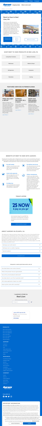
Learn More (5, 114)
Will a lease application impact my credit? (12, 248)
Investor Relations (6, 345)
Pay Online (5, 312)
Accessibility (5, 334)
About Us (5, 343)
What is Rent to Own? (16, 39)
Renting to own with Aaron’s (9, 212)
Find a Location (31, 39)
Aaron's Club (5, 319)
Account (36, 1)
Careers (26, 1)
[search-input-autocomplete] (19, 269)
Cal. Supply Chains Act (7, 335)
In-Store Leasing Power (7, 317)
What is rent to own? (26, 4)
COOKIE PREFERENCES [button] (15, 423)
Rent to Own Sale (6, 304)
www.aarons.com (21, 222)
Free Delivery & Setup (7, 325)
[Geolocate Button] (31, 269)
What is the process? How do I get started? (12, 238)
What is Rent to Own (7, 316)
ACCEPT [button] (29, 423)
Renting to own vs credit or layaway (11, 215)
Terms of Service (6, 332)
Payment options (7, 218)
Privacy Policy (5, 330)
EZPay (4, 321)
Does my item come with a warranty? (11, 251)
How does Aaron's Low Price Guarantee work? (13, 245)
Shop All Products (6, 306)
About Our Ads (6, 348)
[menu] (21, 4)
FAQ (4, 314)
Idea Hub (4, 329)
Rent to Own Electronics (7, 298)
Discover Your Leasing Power (8, 39)
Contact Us (5, 311)
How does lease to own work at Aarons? (11, 235)
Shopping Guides (16, 4)
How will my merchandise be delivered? (11, 241)
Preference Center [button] (35, 421)
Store (31, 1)
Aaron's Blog (5, 347)
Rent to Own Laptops (7, 303)
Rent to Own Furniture (7, 296)
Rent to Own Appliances (7, 299)
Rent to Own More (6, 301)
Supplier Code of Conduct (8, 337)
